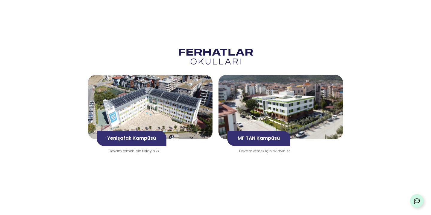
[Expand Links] (417, 201)
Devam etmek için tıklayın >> (134, 150)
